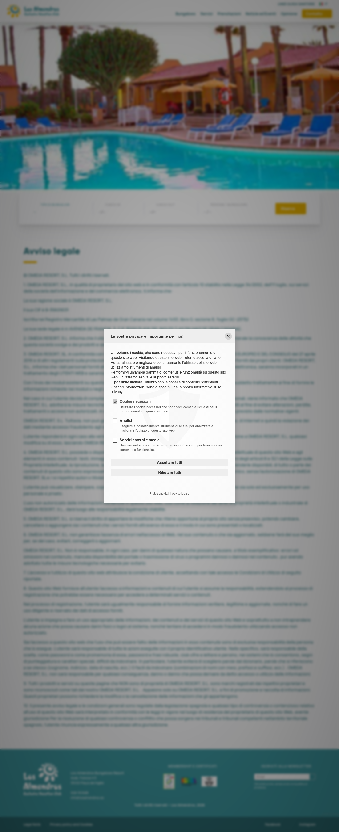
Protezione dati (159, 493)
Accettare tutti (169, 462)
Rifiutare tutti (169, 472)
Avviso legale (180, 493)
